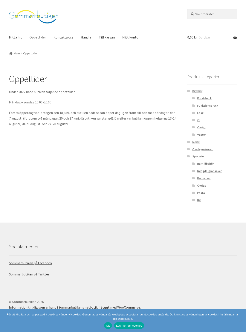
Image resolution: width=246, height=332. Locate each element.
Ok (108, 325)
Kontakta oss (63, 37)
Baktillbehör (205, 164)
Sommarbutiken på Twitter (29, 274)
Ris (199, 200)
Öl (198, 120)
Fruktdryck (204, 98)
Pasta (201, 193)
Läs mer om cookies (129, 325)
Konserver (204, 178)
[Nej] (240, 320)
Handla (86, 37)
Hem (17, 53)
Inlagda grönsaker (209, 171)
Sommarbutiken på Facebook (30, 263)
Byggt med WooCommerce (120, 307)
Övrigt (201, 127)
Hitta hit (15, 37)
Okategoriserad (202, 149)
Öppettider (37, 37)
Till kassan (107, 37)
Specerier (198, 156)
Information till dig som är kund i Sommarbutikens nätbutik (53, 307)
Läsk (200, 113)
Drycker (197, 91)
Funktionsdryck (207, 106)
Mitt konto (130, 37)
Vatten (201, 135)
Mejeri (196, 142)
